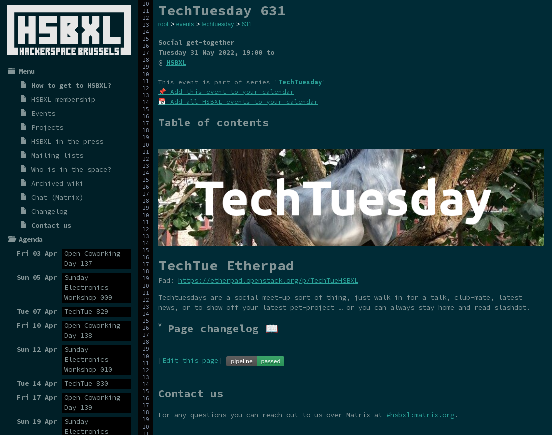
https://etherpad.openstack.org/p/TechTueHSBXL (268, 280)
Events (43, 113)
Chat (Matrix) (57, 197)
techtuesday (217, 24)
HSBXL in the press (67, 141)
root (163, 24)
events (185, 24)
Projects (47, 127)
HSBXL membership (63, 99)
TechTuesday (300, 82)
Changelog (49, 211)
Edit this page (190, 360)
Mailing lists (57, 155)
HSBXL (176, 62)
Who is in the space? (71, 169)
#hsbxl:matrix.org (420, 414)
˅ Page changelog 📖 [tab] (218, 328)
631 (247, 24)
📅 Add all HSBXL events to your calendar (238, 101)
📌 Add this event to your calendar (226, 91)
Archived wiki (57, 183)
